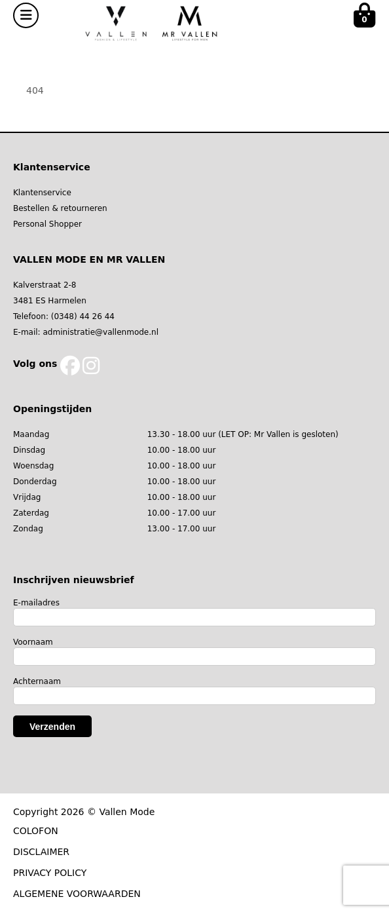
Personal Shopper (47, 224)
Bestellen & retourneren (60, 208)
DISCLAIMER (41, 852)
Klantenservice (42, 192)
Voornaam (33, 642)
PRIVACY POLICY (49, 872)
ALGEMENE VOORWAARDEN (77, 893)
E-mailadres (36, 602)
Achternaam (37, 681)
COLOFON (35, 831)
